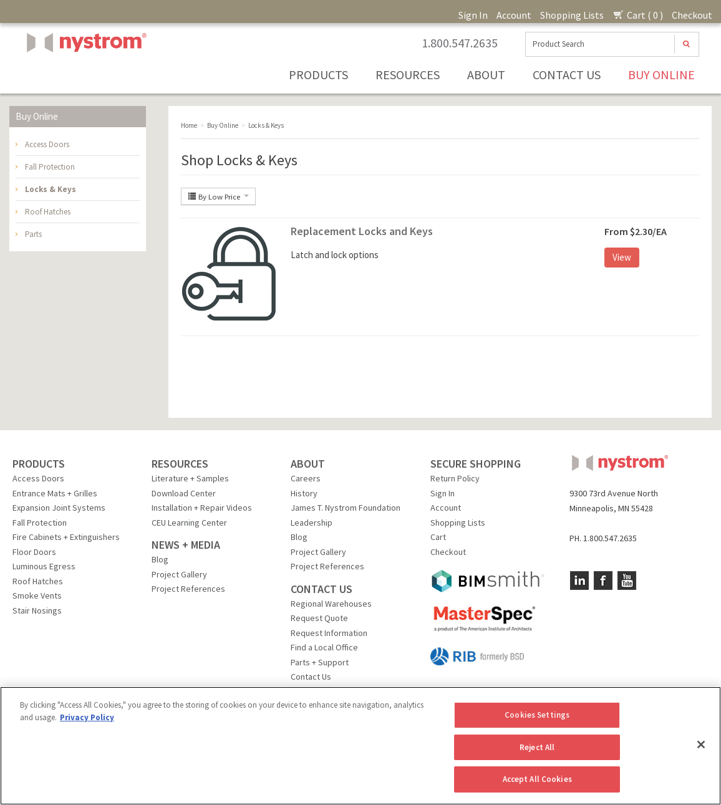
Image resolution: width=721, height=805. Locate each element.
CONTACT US (321, 589)
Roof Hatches (47, 211)
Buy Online (661, 74)
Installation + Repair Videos (202, 507)
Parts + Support (320, 662)
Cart (438, 536)
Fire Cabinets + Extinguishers (66, 536)
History (304, 493)
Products (318, 74)
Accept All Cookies (537, 779)
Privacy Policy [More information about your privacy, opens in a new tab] (87, 717)
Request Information (329, 633)
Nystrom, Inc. (84, 73)
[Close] (701, 744)
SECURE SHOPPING (475, 463)
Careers (306, 478)
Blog (160, 559)
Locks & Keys (50, 189)
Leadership (311, 522)
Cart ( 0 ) (637, 15)
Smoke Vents (37, 595)
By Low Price (218, 196)
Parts (33, 234)
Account (513, 15)
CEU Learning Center (189, 522)
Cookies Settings (537, 715)
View (621, 257)
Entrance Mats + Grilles (54, 493)
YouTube (627, 580)
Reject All (537, 747)
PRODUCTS (38, 463)
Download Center (184, 493)
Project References (188, 588)
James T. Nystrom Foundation (345, 507)
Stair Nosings (37, 610)
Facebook (603, 580)
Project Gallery (179, 574)
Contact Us (567, 74)
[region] (360, 746)
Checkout (692, 15)
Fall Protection (50, 166)
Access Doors (47, 144)
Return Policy (455, 478)
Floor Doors (34, 551)
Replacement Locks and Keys (362, 231)
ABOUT (308, 463)
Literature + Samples (190, 478)
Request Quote (319, 618)
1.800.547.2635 (460, 43)
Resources (407, 74)
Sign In (473, 15)
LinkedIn (579, 580)
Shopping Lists (572, 15)
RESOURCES (180, 463)
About (486, 74)
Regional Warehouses (331, 603)
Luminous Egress (43, 566)
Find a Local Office (324, 647)
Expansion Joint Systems (58, 507)
